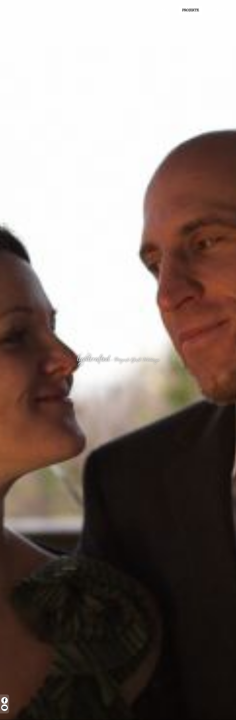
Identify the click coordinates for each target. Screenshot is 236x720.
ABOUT (219, 10)
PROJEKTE (190, 10)
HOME (162, 10)
